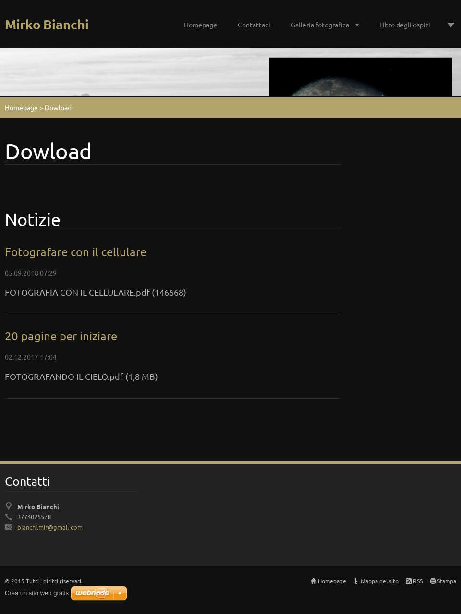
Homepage (200, 24)
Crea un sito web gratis (37, 593)
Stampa (446, 581)
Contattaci (254, 24)
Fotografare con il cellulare (75, 252)
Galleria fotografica (320, 24)
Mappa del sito (380, 581)
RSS (418, 581)
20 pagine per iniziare (61, 336)
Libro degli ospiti (404, 24)
